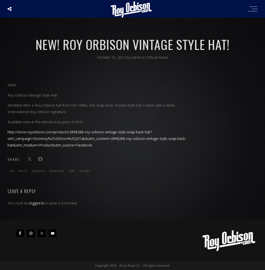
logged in (36, 203)
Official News (157, 57)
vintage (84, 171)
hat (11, 171)
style (71, 171)
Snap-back (56, 171)
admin (137, 57)
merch (22, 171)
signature (38, 171)
